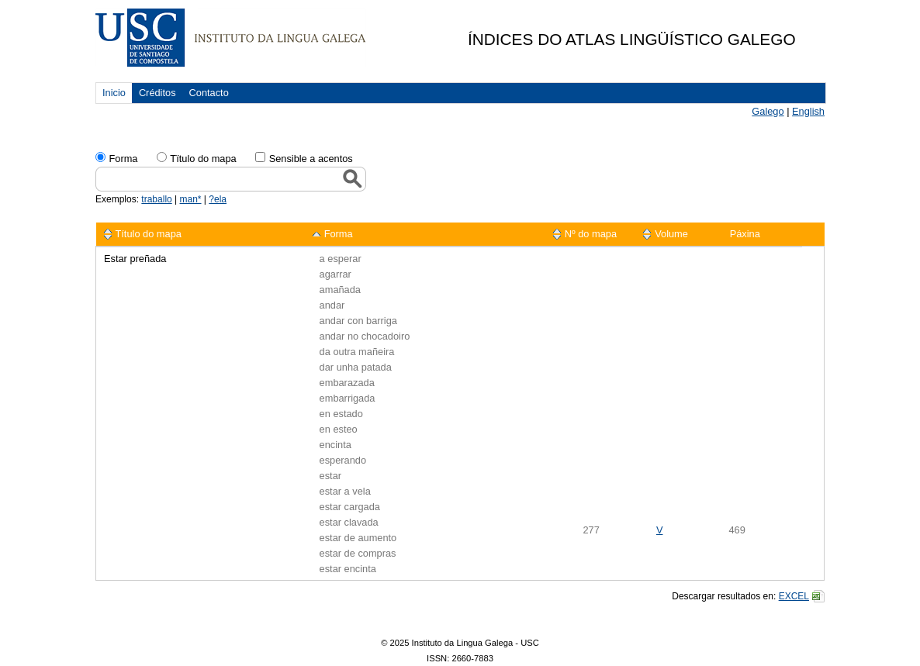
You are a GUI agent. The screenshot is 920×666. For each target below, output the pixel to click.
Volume (671, 234)
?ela (218, 199)
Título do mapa (149, 234)
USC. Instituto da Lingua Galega (230, 38)
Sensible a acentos (311, 158)
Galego (767, 111)
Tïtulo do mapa (203, 158)
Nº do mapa (591, 234)
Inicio (114, 92)
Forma (123, 158)
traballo (156, 199)
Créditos (157, 92)
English (808, 111)
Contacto (209, 92)
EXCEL (794, 596)
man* (191, 199)
